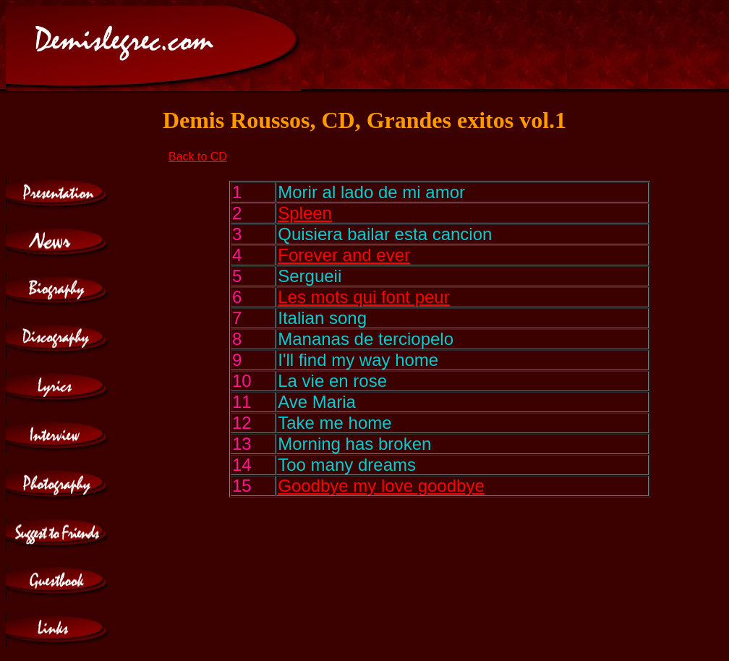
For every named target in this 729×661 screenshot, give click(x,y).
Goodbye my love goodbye (381, 485)
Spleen (305, 213)
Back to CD (198, 156)
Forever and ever (344, 255)
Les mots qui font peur (363, 297)
